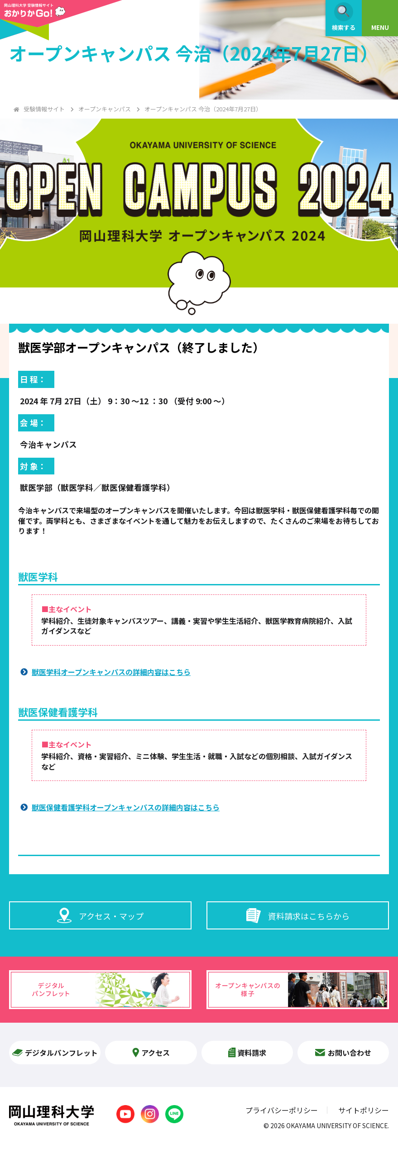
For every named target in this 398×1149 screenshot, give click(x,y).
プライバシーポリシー (281, 1110)
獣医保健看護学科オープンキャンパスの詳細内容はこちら (126, 807)
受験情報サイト (44, 109)
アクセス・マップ (100, 915)
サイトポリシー (363, 1110)
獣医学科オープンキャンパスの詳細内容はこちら (111, 671)
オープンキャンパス (104, 109)
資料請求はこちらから (298, 915)
